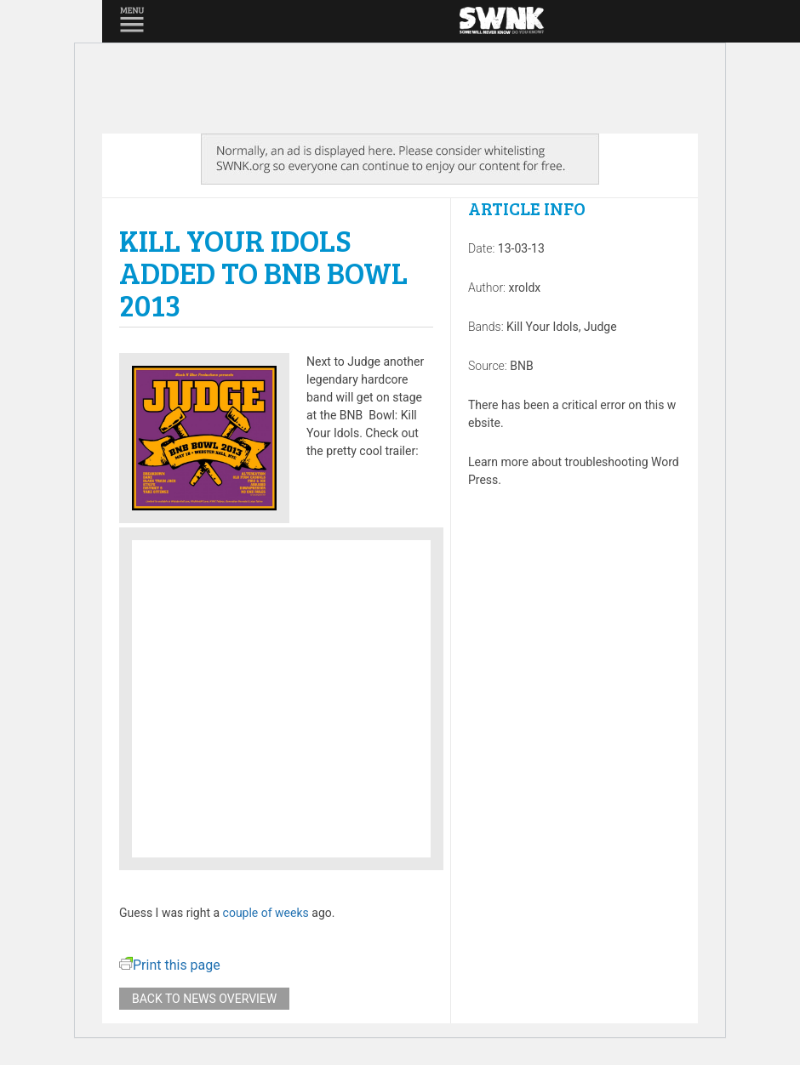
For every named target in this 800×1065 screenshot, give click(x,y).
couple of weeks (266, 913)
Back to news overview (204, 998)
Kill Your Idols (542, 326)
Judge (600, 326)
